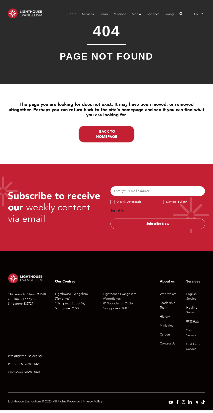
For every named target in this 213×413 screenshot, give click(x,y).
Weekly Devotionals (129, 203)
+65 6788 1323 (29, 366)
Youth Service (191, 335)
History (165, 319)
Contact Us (167, 346)
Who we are (168, 296)
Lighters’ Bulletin (176, 203)
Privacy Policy (92, 404)
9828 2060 (32, 374)
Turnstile (117, 212)
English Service (191, 299)
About (71, 14)
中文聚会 (192, 324)
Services (87, 14)
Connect (152, 14)
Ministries (166, 328)
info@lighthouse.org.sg (25, 358)
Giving (168, 14)
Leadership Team (168, 308)
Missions (119, 14)
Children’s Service (193, 349)
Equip (103, 14)
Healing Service (191, 312)
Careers (165, 337)
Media (135, 14)
